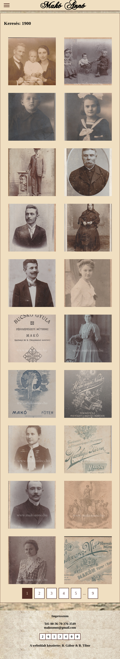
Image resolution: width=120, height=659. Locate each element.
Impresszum (59, 616)
